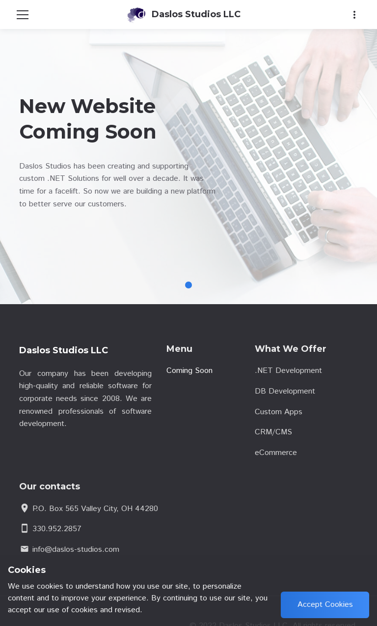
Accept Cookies (325, 604)
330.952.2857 (56, 529)
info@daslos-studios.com (75, 549)
